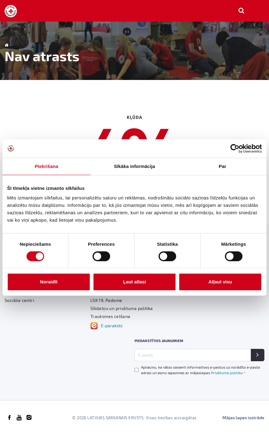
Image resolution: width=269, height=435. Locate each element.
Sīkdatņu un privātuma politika (121, 308)
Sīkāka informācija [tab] (134, 166)
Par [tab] (222, 166)
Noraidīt (49, 281)
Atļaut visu (220, 281)
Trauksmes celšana (110, 316)
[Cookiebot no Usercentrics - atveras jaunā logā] (235, 148)
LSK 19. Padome (106, 300)
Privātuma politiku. (228, 372)
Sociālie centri (19, 300)
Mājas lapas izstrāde (243, 417)
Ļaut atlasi (134, 281)
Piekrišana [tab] (46, 166)
